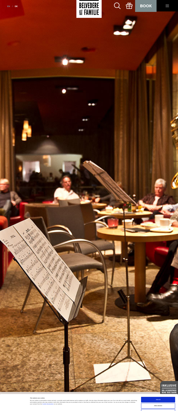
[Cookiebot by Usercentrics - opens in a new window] (15, 407)
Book (146, 5)
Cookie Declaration (48, 390)
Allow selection (158, 392)
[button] (13, 196)
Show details (98, 407)
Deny (158, 398)
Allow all (158, 385)
